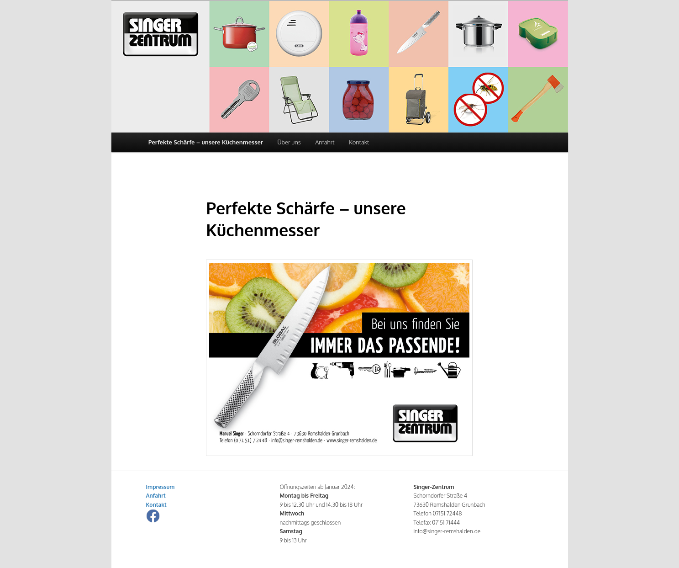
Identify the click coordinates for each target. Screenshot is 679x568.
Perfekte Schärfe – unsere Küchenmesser (205, 142)
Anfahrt (324, 142)
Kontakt (359, 142)
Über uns (288, 142)
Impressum (160, 486)
